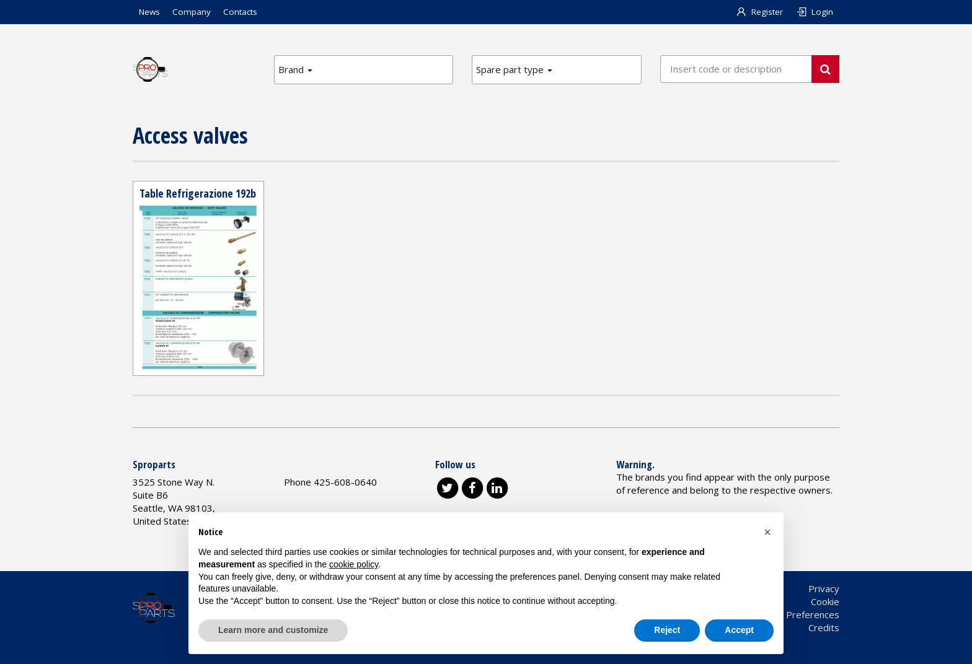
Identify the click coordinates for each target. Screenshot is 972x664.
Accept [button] (739, 630)
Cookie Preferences (797, 614)
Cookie (825, 601)
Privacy (823, 588)
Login (814, 11)
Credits (823, 627)
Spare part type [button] (514, 69)
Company (191, 11)
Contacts (240, 11)
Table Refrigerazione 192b (197, 193)
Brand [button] (295, 69)
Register (760, 11)
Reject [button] (667, 630)
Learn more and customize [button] (273, 630)
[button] (767, 532)
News (149, 11)
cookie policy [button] (353, 564)
